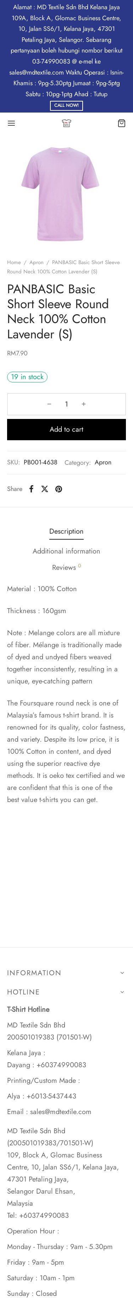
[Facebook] (31, 488)
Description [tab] (66, 531)
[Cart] (121, 123)
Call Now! (66, 105)
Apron (36, 262)
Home (14, 262)
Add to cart (66, 429)
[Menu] (11, 123)
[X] (44, 488)
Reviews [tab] (66, 567)
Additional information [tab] (66, 551)
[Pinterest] (59, 488)
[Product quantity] (66, 404)
